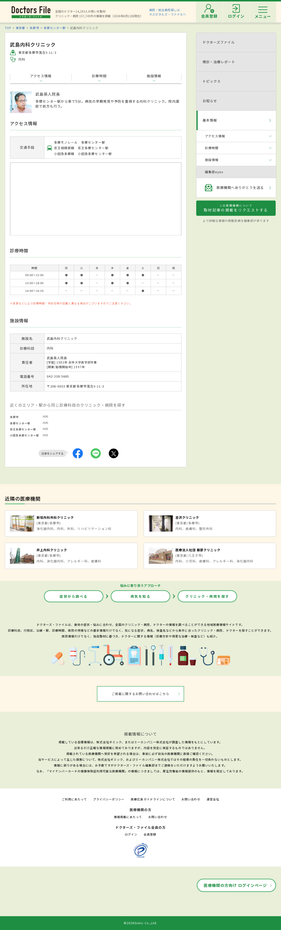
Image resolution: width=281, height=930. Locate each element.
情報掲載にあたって (128, 817)
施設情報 (154, 75)
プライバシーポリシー (109, 799)
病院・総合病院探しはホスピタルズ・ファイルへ (167, 12)
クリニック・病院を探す (207, 596)
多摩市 (34, 28)
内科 (45, 416)
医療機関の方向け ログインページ (235, 885)
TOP (8, 28)
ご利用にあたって (74, 799)
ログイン (131, 834)
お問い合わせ (190, 799)
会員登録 (150, 834)
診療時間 (99, 75)
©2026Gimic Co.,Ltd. (140, 923)
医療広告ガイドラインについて (153, 799)
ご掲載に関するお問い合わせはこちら (141, 693)
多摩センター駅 (55, 28)
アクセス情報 (41, 75)
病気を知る (141, 596)
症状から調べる (74, 596)
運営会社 (213, 799)
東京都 (20, 28)
